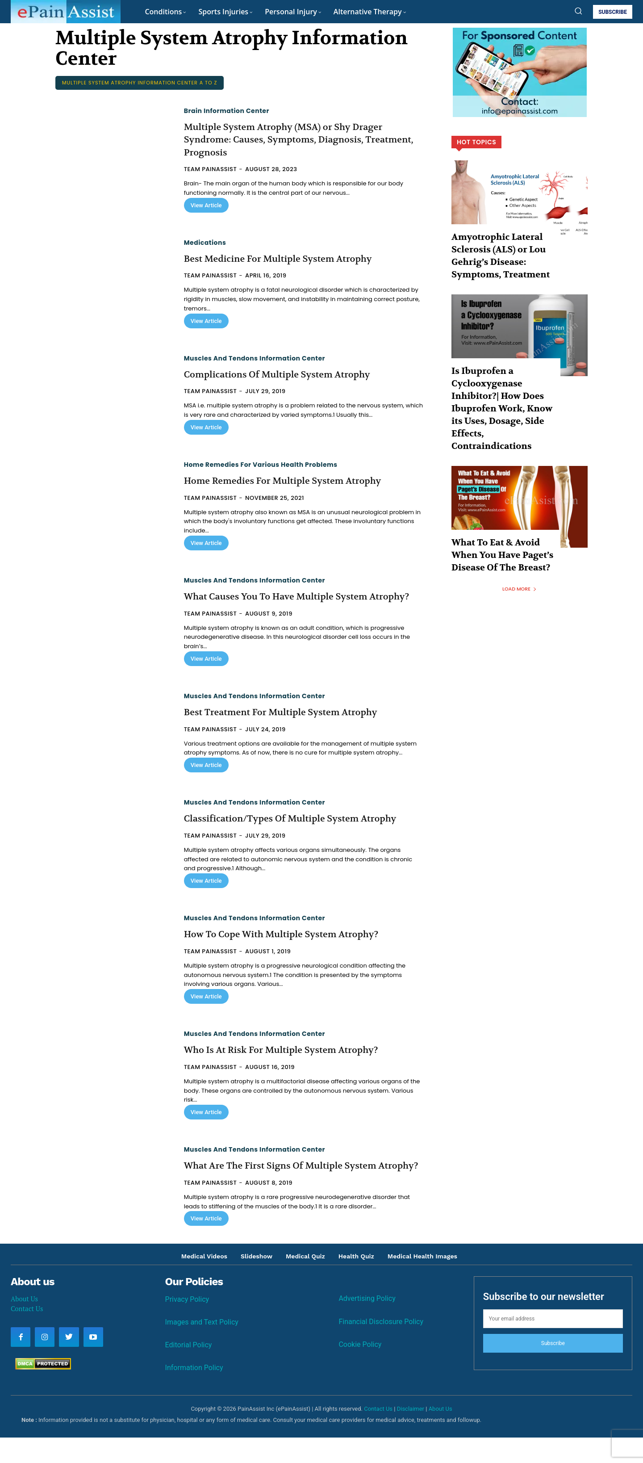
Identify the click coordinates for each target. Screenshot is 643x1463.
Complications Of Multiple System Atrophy (286, 374)
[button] (578, 11)
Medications (205, 242)
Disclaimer (410, 1434)
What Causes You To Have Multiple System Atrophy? (285, 603)
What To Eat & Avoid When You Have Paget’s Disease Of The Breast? (500, 504)
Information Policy (194, 1393)
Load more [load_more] (519, 533)
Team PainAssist (210, 169)
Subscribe (553, 1369)
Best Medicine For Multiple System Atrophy (287, 258)
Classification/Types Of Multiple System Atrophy (301, 831)
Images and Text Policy (201, 1347)
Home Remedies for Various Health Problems (261, 464)
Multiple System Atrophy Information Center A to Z (139, 83)
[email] (553, 1344)
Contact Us (27, 1333)
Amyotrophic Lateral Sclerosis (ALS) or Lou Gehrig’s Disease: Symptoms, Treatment (502, 250)
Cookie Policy (359, 1370)
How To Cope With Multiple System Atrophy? (291, 947)
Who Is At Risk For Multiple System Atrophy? (290, 1062)
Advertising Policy (366, 1324)
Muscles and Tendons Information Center (254, 358)
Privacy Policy (187, 1324)
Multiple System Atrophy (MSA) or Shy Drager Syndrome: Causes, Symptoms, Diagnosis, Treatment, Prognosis (293, 140)
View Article (206, 205)
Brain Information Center (226, 111)
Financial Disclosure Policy (380, 1347)
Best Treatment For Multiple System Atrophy (290, 725)
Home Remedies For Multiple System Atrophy (292, 480)
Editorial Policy (188, 1370)
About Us (24, 1324)
